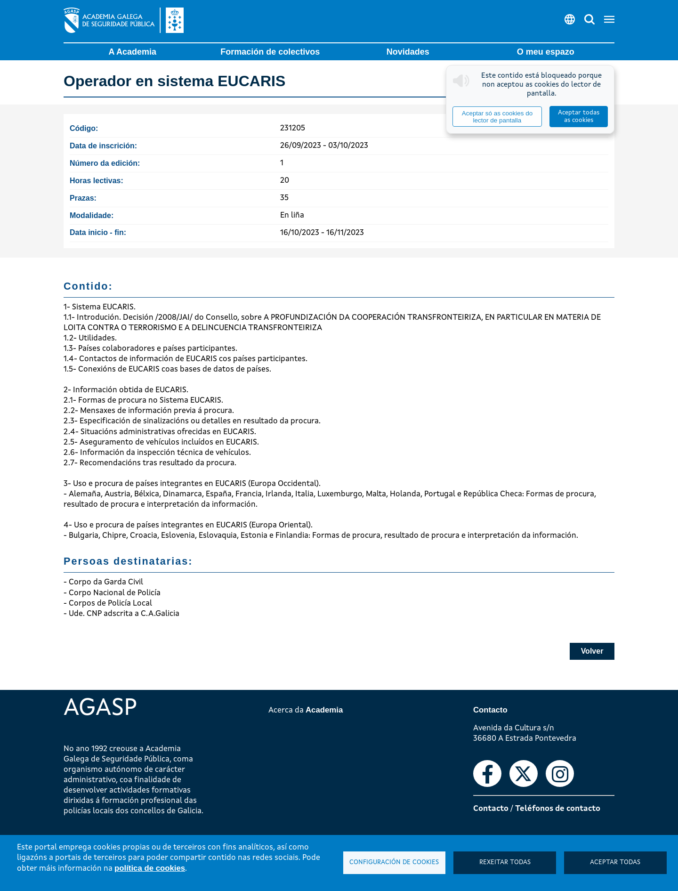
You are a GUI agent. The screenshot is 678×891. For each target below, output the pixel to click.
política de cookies (149, 868)
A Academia (132, 52)
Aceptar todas (615, 862)
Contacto (490, 809)
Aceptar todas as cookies (578, 116)
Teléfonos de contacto (557, 809)
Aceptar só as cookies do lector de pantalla (497, 117)
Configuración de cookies (394, 862)
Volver (592, 651)
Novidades (408, 52)
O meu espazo (545, 52)
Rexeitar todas (505, 862)
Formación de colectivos (270, 52)
